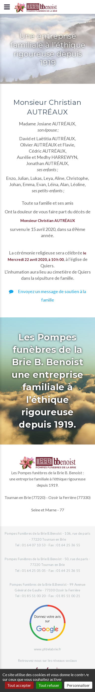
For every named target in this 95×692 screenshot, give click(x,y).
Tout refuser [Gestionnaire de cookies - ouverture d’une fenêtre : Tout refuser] (48, 685)
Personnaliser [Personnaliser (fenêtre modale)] (78, 685)
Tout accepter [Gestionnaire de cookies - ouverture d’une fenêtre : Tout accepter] (19, 685)
